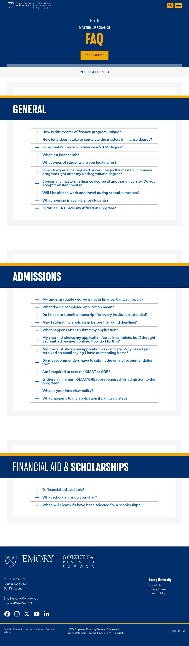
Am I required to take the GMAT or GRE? (76, 372)
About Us (155, 585)
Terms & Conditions (100, 633)
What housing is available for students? (75, 201)
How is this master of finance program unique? (81, 132)
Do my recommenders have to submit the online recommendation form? (97, 362)
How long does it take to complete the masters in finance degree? (97, 140)
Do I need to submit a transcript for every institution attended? (95, 315)
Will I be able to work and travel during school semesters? (91, 193)
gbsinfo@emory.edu (25, 598)
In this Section (92, 72)
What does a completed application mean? (78, 307)
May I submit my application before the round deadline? (89, 322)
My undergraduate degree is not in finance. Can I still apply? (92, 299)
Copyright (119, 633)
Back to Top (178, 631)
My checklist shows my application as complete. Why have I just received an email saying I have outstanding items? (96, 351)
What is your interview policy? (67, 391)
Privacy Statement (76, 633)
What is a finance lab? (60, 155)
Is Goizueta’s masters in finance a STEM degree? (82, 147)
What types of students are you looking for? (79, 163)
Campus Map (157, 593)
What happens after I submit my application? (80, 330)
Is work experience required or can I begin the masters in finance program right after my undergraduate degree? (97, 172)
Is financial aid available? (63, 490)
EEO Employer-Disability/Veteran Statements (94, 629)
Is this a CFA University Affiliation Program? (79, 208)
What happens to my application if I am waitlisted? (84, 398)
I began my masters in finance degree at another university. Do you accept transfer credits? (99, 183)
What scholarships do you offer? (69, 497)
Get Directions (13, 588)
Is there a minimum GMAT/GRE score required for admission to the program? (98, 381)
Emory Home (157, 589)
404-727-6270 (22, 603)
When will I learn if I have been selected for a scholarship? (91, 505)
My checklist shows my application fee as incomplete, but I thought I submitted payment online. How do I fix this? (98, 339)
